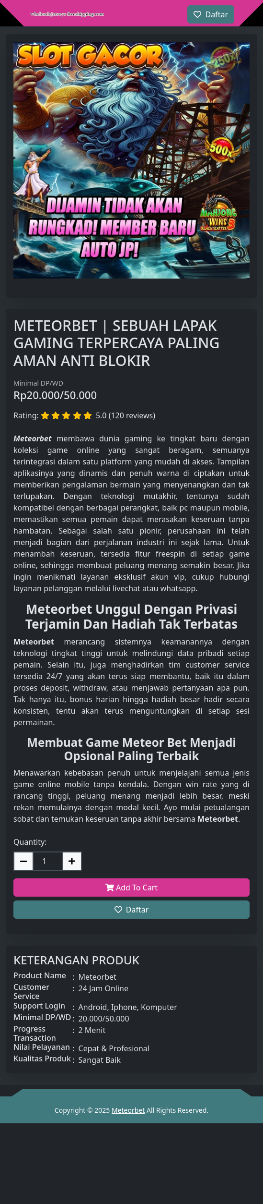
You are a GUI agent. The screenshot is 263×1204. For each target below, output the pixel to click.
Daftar (131, 909)
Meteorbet (128, 1110)
